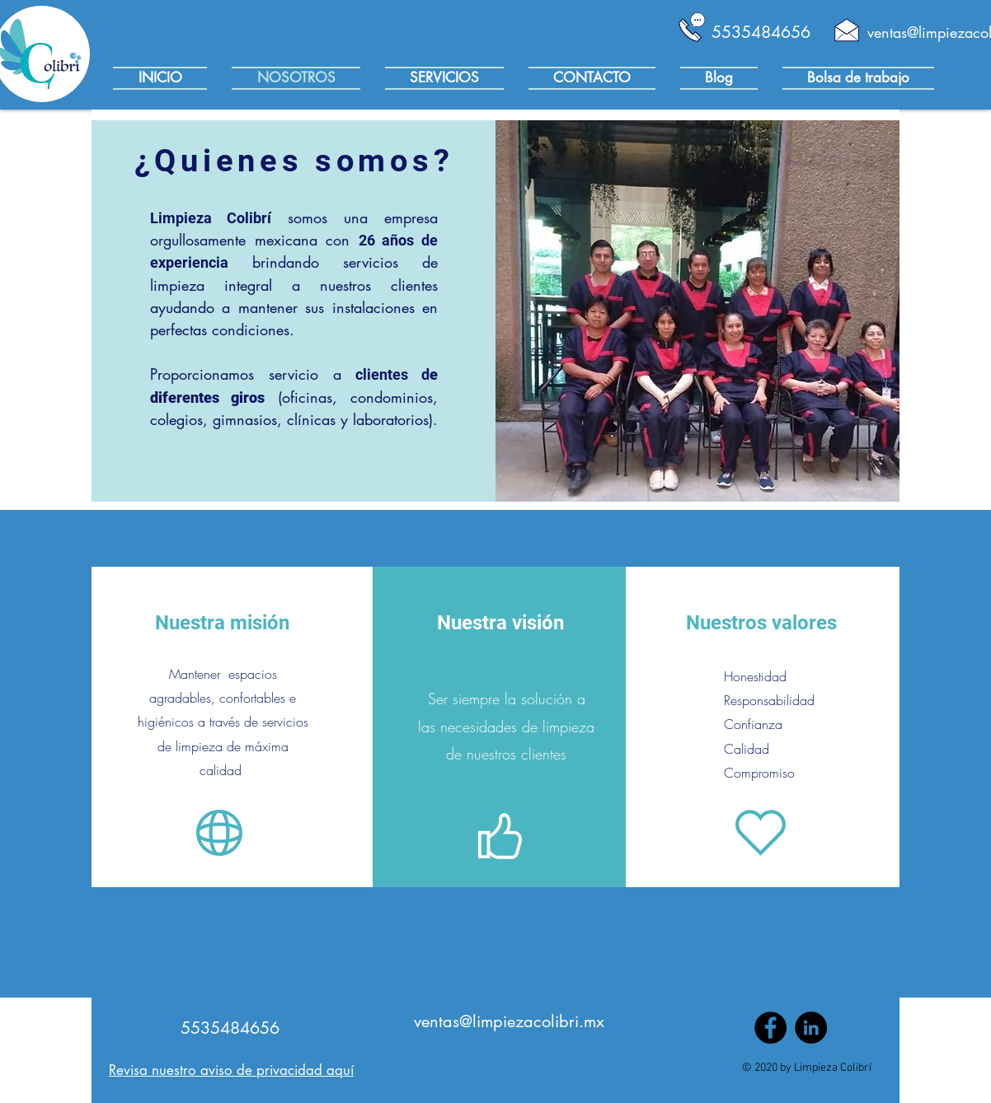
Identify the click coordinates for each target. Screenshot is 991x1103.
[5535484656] (761, 32)
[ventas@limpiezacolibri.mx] (509, 1021)
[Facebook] (770, 1028)
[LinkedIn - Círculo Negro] (811, 1028)
